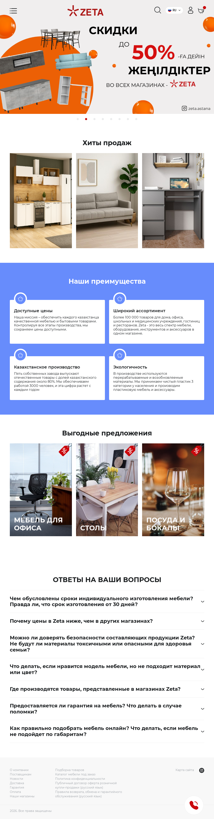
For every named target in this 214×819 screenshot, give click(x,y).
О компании (19, 770)
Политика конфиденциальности (80, 779)
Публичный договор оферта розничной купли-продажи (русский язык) (86, 785)
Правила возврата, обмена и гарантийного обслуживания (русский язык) (88, 794)
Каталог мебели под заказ (75, 774)
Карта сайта (185, 770)
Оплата (15, 792)
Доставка (17, 783)
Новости (16, 779)
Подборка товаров (69, 770)
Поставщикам (20, 774)
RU (174, 10)
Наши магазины (22, 796)
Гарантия (17, 787)
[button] (78, 119)
